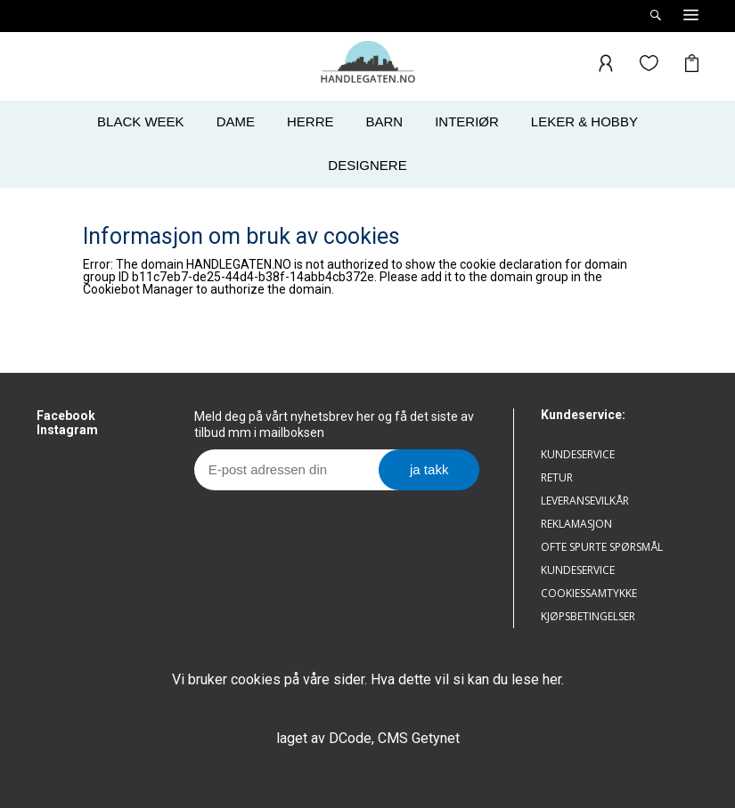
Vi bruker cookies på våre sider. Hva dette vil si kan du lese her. (368, 679)
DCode (350, 738)
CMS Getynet (419, 738)
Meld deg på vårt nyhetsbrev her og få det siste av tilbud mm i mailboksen (334, 424)
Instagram (67, 430)
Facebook (66, 415)
